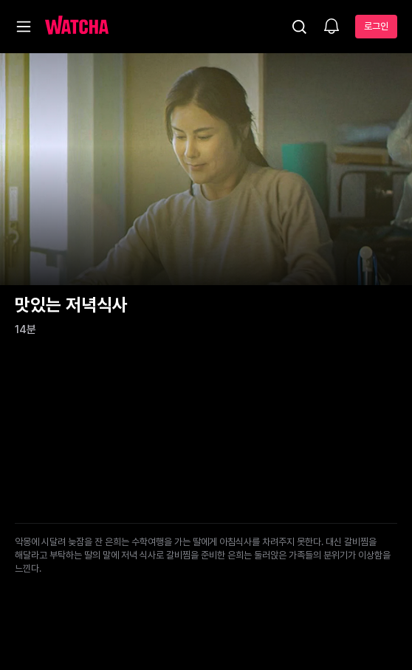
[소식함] (331, 27)
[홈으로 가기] (76, 27)
